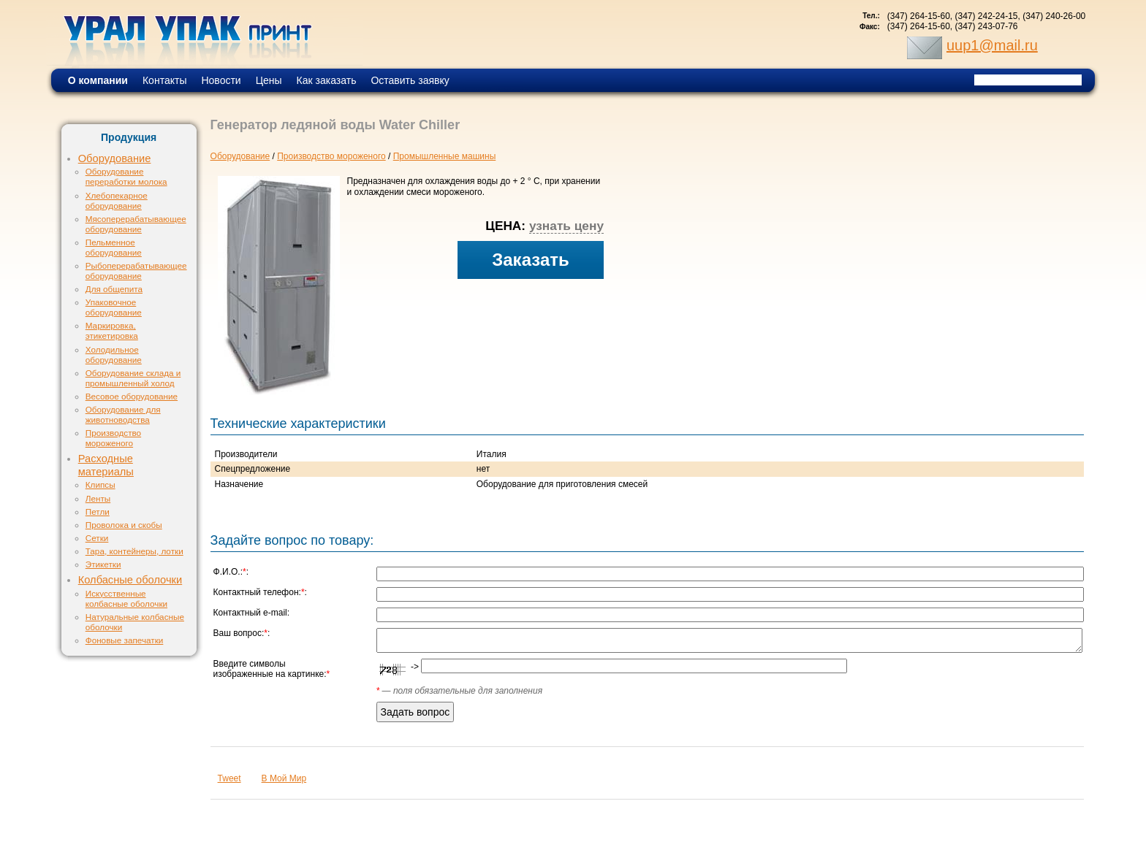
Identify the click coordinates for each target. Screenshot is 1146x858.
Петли (98, 511)
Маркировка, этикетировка (112, 330)
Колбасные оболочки (130, 580)
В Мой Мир (284, 778)
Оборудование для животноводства (123, 414)
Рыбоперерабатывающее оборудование (136, 270)
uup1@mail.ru (992, 45)
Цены (269, 80)
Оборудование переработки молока (126, 176)
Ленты (98, 498)
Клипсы (100, 484)
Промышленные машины (444, 156)
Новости (220, 80)
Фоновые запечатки (125, 640)
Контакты (164, 80)
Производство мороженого (113, 438)
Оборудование (114, 158)
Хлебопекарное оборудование (117, 200)
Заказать (530, 259)
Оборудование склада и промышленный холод (133, 378)
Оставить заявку (410, 80)
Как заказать (327, 80)
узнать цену (566, 225)
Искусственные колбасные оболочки (126, 598)
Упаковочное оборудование (114, 307)
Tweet (229, 778)
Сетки (97, 538)
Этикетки (103, 564)
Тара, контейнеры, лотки (134, 551)
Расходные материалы (106, 465)
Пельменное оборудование (114, 247)
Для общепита (114, 289)
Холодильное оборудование (114, 354)
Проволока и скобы (124, 524)
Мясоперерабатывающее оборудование (136, 224)
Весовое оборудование (132, 396)
